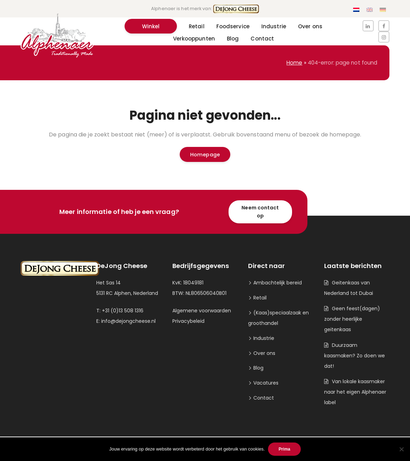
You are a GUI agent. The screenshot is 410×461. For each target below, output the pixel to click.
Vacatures (265, 382)
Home (294, 62)
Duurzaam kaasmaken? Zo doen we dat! (354, 356)
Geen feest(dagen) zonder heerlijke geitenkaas (352, 319)
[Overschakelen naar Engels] (369, 10)
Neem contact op (260, 211)
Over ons (264, 353)
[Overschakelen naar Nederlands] (356, 10)
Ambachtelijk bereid (277, 282)
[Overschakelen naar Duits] (382, 10)
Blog (258, 367)
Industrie (263, 338)
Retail (260, 297)
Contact (263, 397)
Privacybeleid (188, 321)
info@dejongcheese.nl (128, 321)
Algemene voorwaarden (201, 310)
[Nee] (401, 449)
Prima (284, 449)
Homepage (205, 154)
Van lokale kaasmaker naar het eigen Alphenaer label (355, 392)
